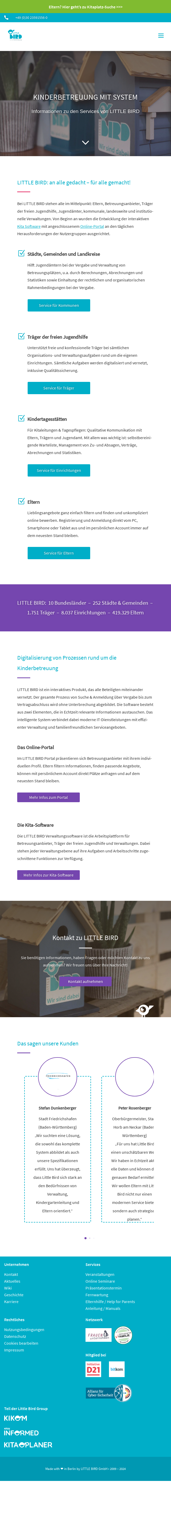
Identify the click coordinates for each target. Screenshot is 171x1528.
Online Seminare (100, 1281)
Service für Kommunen (59, 305)
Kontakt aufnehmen (85, 981)
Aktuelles (12, 1281)
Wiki (8, 1288)
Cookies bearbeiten (21, 1343)
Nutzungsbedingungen (24, 1329)
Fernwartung (97, 1294)
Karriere (11, 1301)
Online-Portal (92, 226)
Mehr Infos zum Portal (48, 797)
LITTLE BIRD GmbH (94, 1469)
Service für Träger (58, 388)
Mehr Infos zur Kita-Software (48, 875)
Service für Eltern (59, 553)
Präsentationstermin (104, 1288)
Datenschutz (15, 1336)
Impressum (14, 1349)
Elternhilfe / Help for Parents (110, 1301)
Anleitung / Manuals (103, 1308)
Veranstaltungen (100, 1274)
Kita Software (29, 226)
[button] (85, 1238)
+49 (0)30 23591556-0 (31, 17)
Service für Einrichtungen (59, 470)
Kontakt (11, 1274)
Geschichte (13, 1294)
